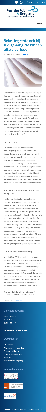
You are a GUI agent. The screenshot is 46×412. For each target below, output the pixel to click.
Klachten (7, 357)
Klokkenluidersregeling (13, 360)
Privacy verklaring (11, 351)
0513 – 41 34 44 (37, 2)
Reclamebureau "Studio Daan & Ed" (28, 409)
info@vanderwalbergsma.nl (15, 330)
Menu (39, 23)
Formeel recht (19, 300)
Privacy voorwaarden (13, 354)
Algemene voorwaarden (14, 348)
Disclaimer (8, 344)
